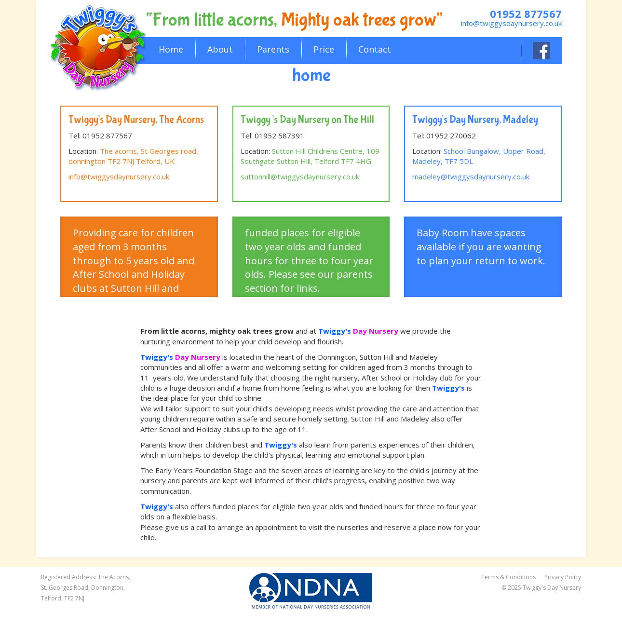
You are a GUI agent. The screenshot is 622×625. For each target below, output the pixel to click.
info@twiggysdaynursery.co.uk (511, 23)
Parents (273, 49)
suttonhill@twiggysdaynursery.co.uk (300, 176)
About (220, 49)
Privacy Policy (562, 577)
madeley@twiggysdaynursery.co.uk (470, 176)
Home (171, 49)
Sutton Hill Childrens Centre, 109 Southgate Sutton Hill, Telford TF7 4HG (310, 156)
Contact (374, 49)
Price (323, 49)
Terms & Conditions (508, 577)
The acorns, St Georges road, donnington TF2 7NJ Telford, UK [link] (133, 156)
